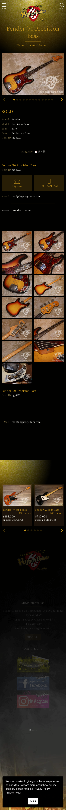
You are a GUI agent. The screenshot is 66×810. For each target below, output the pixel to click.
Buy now (17, 186)
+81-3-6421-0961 (49, 186)
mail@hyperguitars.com (26, 196)
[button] (14, 100)
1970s (28, 210)
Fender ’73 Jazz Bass (47, 509)
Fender (16, 119)
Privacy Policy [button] (13, 792)
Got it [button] (33, 801)
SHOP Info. (33, 637)
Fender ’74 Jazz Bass (15, 509)
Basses (5, 210)
